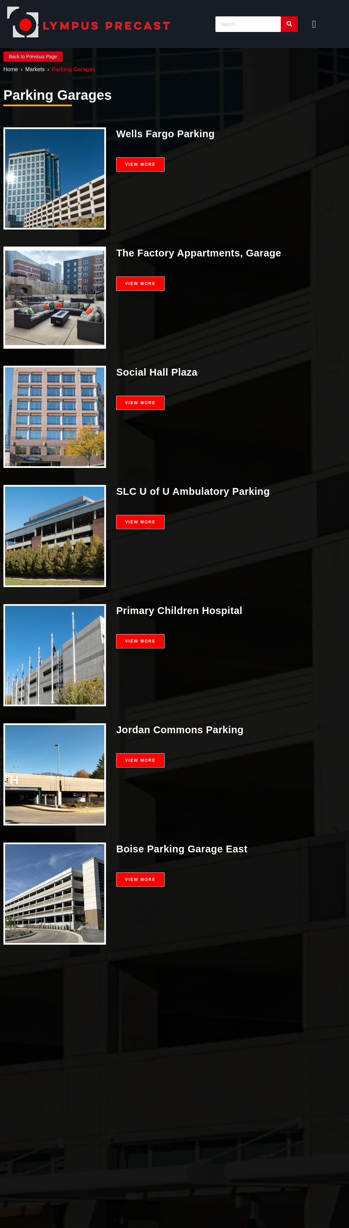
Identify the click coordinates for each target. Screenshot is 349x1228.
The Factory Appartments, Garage (201, 252)
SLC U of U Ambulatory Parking (195, 491)
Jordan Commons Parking (181, 729)
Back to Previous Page (33, 56)
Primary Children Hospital (181, 610)
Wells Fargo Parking (166, 133)
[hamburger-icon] (314, 24)
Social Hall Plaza (158, 372)
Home (10, 69)
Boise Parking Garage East (183, 848)
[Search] (248, 24)
